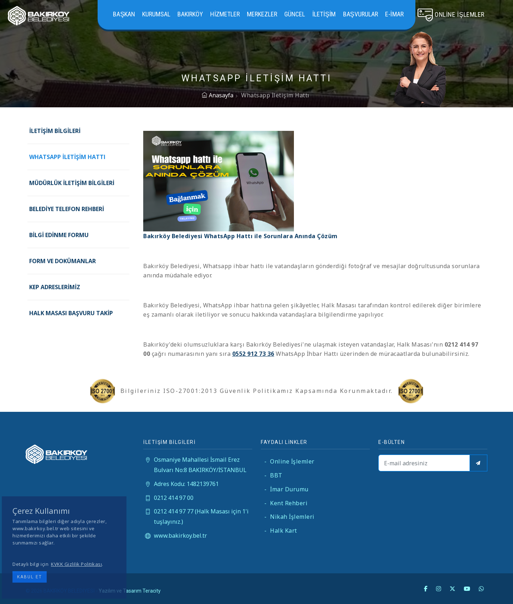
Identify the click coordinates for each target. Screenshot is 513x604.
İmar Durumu (286, 489)
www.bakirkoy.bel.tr (180, 535)
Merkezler (262, 14)
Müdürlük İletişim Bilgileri (71, 183)
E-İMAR (394, 14)
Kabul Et (29, 576)
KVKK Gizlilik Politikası (76, 564)
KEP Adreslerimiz (54, 287)
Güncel (294, 14)
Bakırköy (190, 14)
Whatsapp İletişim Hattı (67, 157)
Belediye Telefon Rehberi (66, 209)
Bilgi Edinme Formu (59, 235)
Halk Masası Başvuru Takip (71, 313)
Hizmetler (225, 14)
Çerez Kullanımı (41, 510)
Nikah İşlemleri (289, 517)
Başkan (124, 14)
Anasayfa (217, 95)
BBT (273, 475)
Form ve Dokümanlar (62, 261)
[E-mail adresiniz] (424, 463)
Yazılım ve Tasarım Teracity (130, 591)
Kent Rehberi (285, 503)
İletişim (324, 14)
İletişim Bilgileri (55, 131)
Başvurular (360, 14)
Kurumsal (156, 14)
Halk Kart (280, 530)
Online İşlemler (289, 461)
